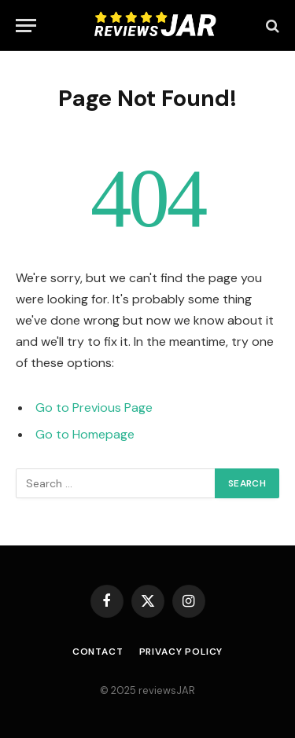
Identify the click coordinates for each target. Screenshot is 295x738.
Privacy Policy (181, 651)
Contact (98, 651)
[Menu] (26, 25)
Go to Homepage (85, 434)
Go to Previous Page (94, 407)
